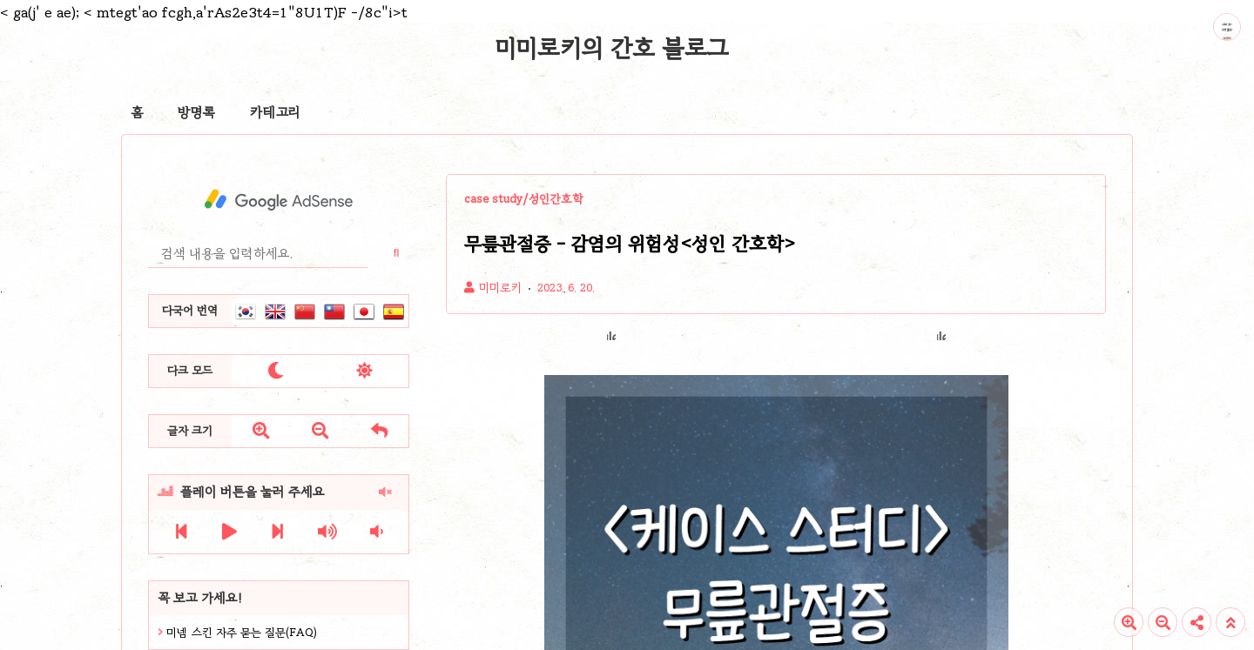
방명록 (196, 112)
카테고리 (275, 112)
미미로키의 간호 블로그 (612, 48)
